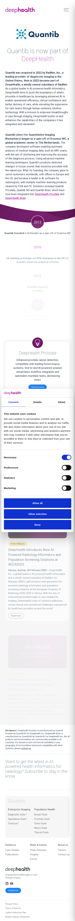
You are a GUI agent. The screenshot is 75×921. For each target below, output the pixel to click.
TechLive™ (13, 823)
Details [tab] (37, 402)
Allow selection (37, 513)
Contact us (13, 890)
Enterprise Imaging (19, 809)
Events (33, 859)
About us (63, 845)
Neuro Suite (40, 828)
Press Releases (38, 850)
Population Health (44, 809)
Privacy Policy (11, 904)
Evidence (10, 845)
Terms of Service (13, 908)
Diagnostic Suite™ (17, 814)
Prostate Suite (42, 819)
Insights (34, 854)
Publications (11, 854)
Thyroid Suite (41, 832)
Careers (62, 850)
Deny (37, 524)
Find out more (37, 387)
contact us (26, 748)
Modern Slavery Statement (17, 917)
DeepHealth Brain (15, 198)
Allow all (37, 503)
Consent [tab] (13, 402)
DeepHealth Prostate (47, 194)
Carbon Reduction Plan (15, 912)
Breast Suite (40, 814)
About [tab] (61, 402)
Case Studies (12, 850)
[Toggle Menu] (66, 9)
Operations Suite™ (17, 819)
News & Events (38, 845)
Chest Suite (40, 823)
